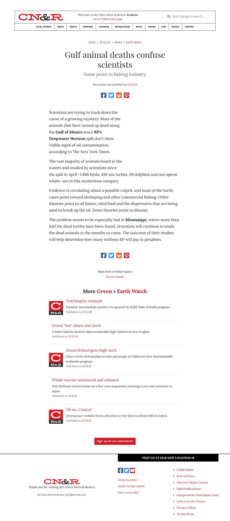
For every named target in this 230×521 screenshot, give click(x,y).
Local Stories (43, 26)
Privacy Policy (186, 507)
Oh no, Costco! (79, 409)
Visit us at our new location (168, 458)
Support (189, 26)
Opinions (88, 26)
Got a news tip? (128, 492)
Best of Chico (186, 476)
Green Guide (115, 277)
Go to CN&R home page (108, 19)
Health (73, 26)
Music (139, 26)
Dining (152, 26)
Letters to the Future (191, 501)
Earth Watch (133, 42)
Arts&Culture (122, 26)
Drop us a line (127, 480)
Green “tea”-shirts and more (76, 325)
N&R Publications (189, 489)
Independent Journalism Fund (197, 495)
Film (163, 26)
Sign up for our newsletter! (115, 441)
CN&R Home (185, 470)
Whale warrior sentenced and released (85, 380)
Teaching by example (84, 300)
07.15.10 (86, 366)
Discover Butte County (192, 482)
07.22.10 (105, 42)
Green (60, 26)
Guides (175, 26)
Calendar (104, 26)
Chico (92, 42)
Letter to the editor (131, 486)
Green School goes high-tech (91, 350)
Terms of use (185, 514)
